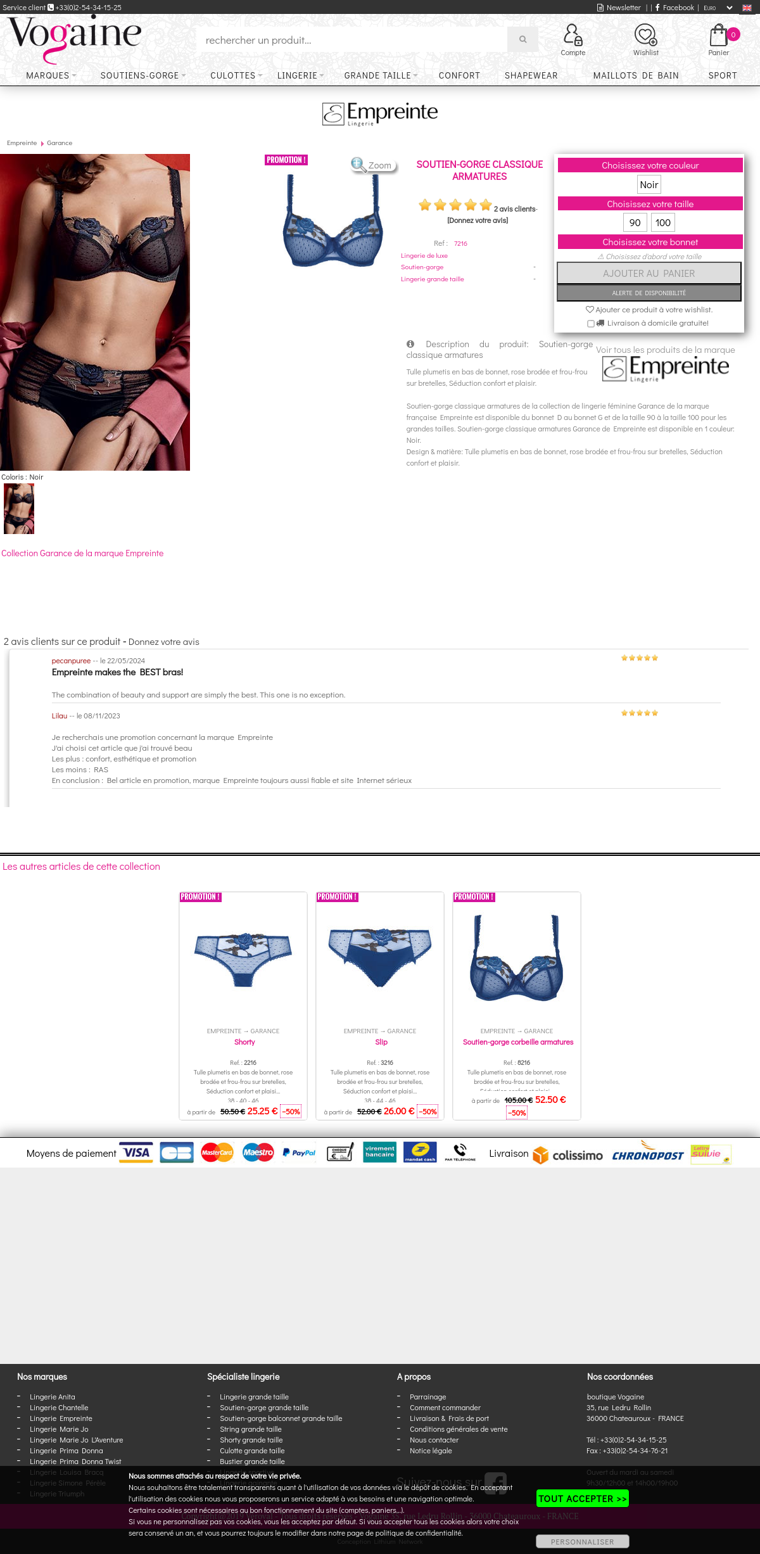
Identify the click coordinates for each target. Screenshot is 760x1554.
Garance (60, 142)
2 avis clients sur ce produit (62, 640)
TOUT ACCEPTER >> (582, 1498)
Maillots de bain (636, 75)
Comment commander (445, 1407)
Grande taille (378, 75)
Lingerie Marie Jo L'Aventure (76, 1439)
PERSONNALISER (582, 1541)
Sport (722, 75)
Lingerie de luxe (424, 255)
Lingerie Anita (52, 1396)
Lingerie (297, 75)
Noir (649, 184)
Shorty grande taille (251, 1439)
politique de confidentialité (419, 1532)
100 (663, 222)
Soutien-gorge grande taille (264, 1407)
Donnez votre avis (164, 641)
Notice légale (431, 1450)
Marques (48, 75)
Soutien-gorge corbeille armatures (518, 1041)
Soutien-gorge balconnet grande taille (281, 1418)
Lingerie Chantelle (59, 1407)
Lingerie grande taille (432, 278)
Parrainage (428, 1396)
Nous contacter (434, 1439)
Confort (460, 75)
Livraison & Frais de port (449, 1418)
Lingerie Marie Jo (59, 1428)
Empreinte (22, 142)
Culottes (233, 75)
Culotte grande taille (252, 1450)
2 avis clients (514, 208)
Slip (381, 1041)
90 (635, 222)
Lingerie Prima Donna (66, 1450)
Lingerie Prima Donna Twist (75, 1461)
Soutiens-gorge (140, 75)
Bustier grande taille (252, 1461)
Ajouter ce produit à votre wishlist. (649, 308)
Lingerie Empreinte (61, 1418)
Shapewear (532, 75)
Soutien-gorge (422, 266)
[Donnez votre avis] (477, 220)
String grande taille (251, 1428)
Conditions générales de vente (458, 1428)
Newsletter (619, 7)
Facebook (675, 7)
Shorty (244, 1041)
